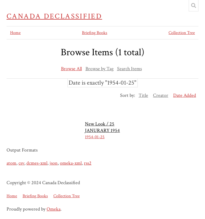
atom (11, 163)
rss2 (87, 163)
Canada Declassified (54, 16)
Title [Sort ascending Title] (143, 95)
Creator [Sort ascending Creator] (160, 95)
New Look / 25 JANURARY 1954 (102, 127)
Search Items (129, 69)
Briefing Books (94, 33)
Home (15, 33)
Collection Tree (182, 33)
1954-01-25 (95, 137)
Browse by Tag (99, 69)
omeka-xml (71, 163)
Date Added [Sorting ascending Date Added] (184, 95)
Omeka (53, 209)
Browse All (71, 69)
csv (21, 163)
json (54, 163)
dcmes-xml (36, 163)
